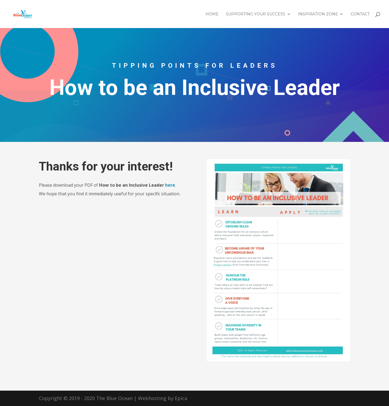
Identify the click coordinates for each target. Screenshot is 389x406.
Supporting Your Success (255, 14)
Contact (360, 14)
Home (212, 14)
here (170, 185)
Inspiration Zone (318, 14)
